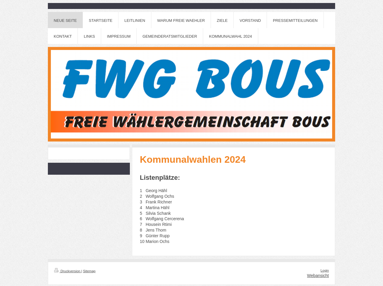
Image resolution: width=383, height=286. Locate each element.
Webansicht (318, 275)
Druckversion (67, 271)
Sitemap (89, 271)
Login (324, 270)
